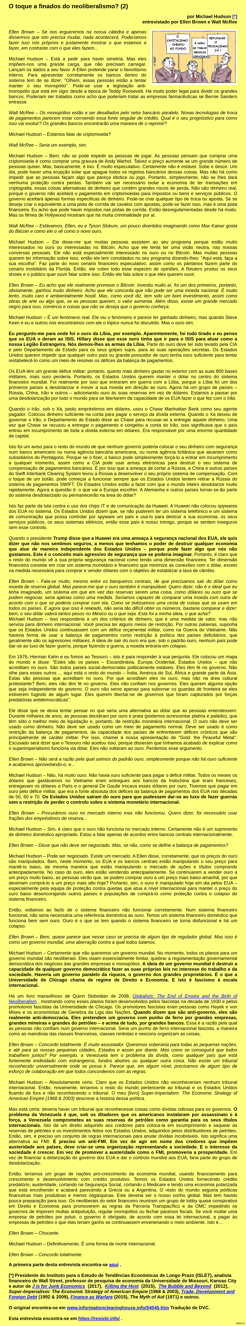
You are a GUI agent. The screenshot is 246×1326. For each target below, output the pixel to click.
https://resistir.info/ (99, 1318)
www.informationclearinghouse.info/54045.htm (118, 1307)
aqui (114, 1264)
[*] (234, 16)
